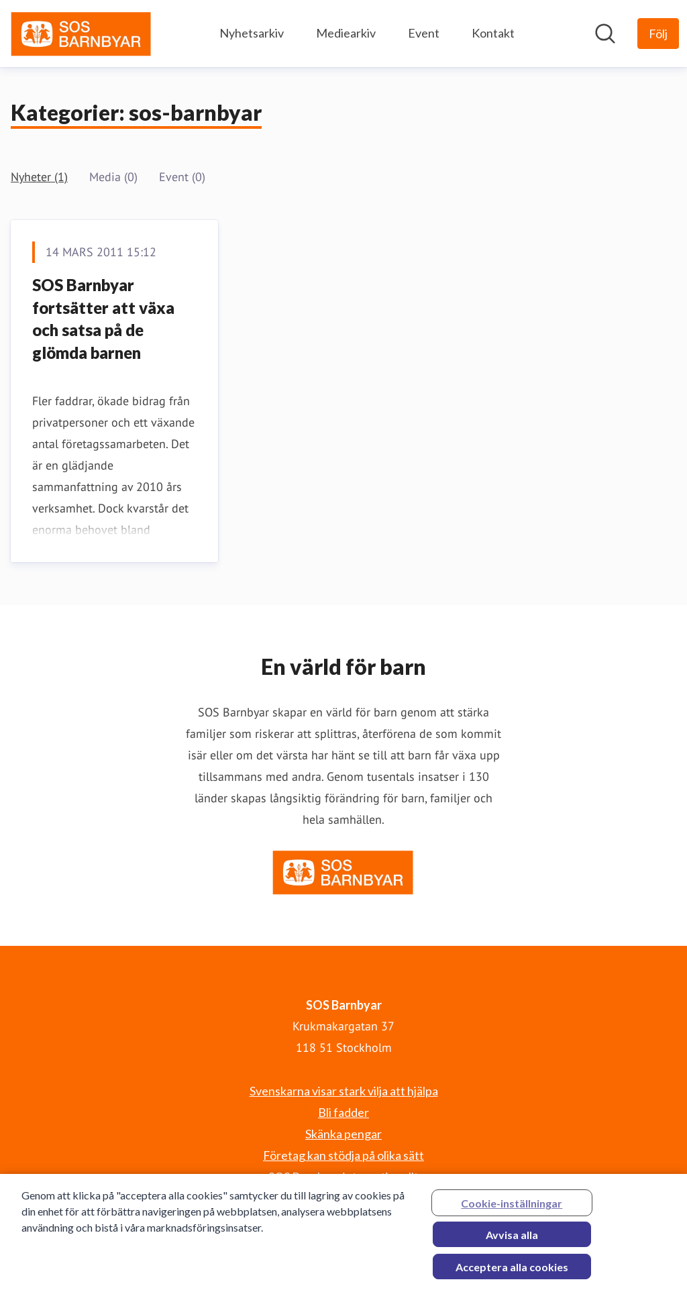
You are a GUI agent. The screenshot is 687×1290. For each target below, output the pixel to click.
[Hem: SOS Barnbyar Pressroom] (81, 33)
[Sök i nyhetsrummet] (605, 33)
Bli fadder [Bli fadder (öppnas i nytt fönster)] (343, 1112)
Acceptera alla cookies (512, 1272)
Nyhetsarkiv (251, 32)
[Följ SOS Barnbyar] (658, 33)
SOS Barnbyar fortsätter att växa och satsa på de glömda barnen (103, 318)
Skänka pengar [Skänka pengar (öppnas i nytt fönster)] (343, 1133)
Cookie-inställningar (511, 1208)
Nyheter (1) (39, 176)
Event (423, 32)
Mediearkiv (346, 32)
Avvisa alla (512, 1240)
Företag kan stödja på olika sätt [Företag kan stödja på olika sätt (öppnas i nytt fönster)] (343, 1155)
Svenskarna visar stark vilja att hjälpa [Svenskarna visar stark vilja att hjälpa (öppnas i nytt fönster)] (344, 1090)
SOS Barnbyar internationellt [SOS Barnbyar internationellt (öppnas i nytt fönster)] (343, 1176)
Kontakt (493, 32)
